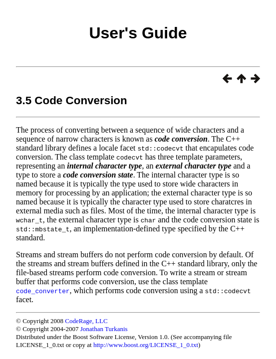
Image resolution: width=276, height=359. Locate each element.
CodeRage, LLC (86, 321)
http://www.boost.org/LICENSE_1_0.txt (145, 345)
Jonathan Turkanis (104, 329)
